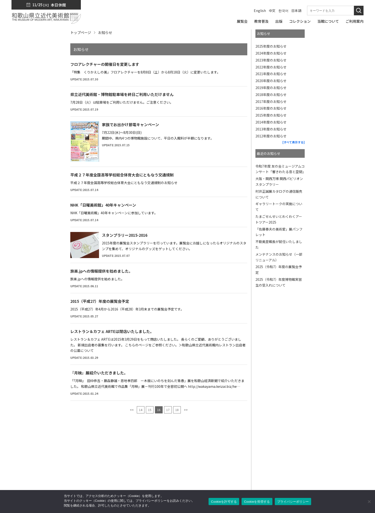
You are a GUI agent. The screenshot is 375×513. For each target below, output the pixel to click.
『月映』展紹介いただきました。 (99, 373)
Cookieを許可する (224, 501)
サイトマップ (306, 462)
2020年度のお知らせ (271, 80)
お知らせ (302, 449)
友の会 (245, 469)
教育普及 (206, 469)
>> (186, 410)
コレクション (210, 462)
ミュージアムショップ (258, 462)
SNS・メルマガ (253, 449)
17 (168, 410)
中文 (272, 10)
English (260, 10)
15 (149, 410)
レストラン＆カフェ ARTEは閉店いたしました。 (112, 331)
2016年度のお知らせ (271, 108)
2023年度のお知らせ (271, 60)
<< (132, 410)
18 (177, 410)
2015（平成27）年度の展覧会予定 (99, 301)
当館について (210, 476)
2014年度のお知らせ (271, 122)
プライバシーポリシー (313, 469)
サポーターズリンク (256, 482)
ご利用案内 (208, 482)
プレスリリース (307, 442)
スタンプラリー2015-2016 (124, 235)
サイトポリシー (307, 476)
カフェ (245, 476)
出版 (203, 455)
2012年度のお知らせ (271, 136)
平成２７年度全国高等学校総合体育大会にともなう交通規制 (122, 175)
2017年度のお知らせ (271, 101)
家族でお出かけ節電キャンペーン (130, 124)
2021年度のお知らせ (271, 73)
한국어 (283, 10)
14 (140, 410)
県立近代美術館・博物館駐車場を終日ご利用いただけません (122, 94)
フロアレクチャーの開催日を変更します (104, 64)
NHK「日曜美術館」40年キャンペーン (103, 205)
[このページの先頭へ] (360, 436)
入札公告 (302, 455)
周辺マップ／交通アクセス (65, 481)
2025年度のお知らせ (271, 46)
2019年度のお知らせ (271, 87)
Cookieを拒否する (257, 501)
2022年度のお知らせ (271, 67)
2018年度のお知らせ (271, 94)
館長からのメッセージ (258, 442)
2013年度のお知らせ (271, 129)
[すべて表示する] (293, 142)
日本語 (296, 10)
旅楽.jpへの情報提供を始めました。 (101, 271)
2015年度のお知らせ (271, 115)
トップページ (80, 32)
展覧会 (204, 449)
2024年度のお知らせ (271, 53)
